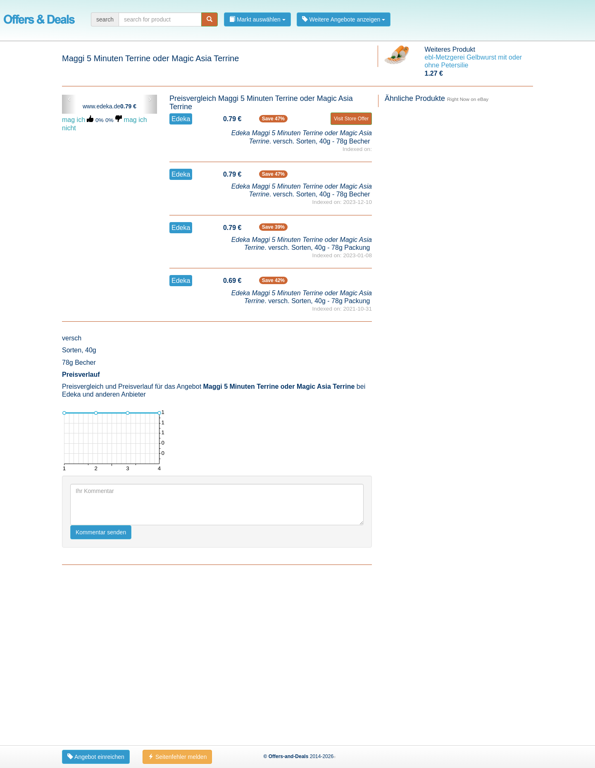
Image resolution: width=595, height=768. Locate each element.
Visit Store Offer (351, 119)
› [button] (149, 99)
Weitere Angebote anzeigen (344, 19)
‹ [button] (69, 99)
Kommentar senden (101, 532)
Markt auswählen (257, 19)
